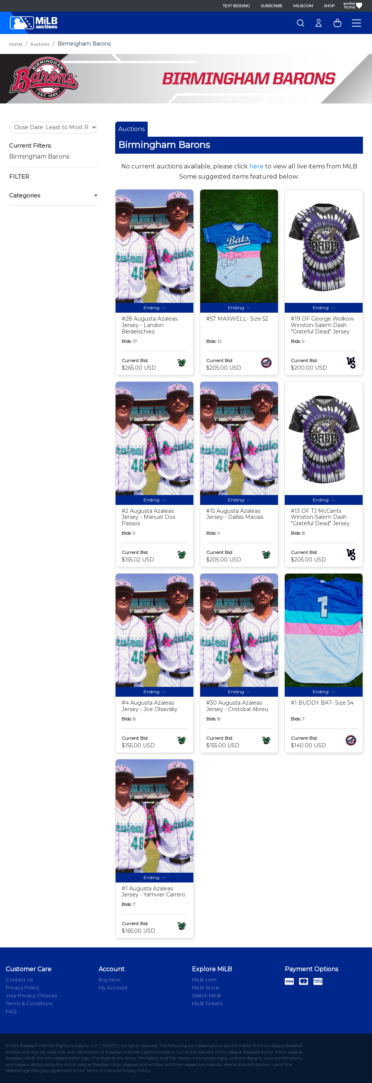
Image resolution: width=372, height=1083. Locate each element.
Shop (329, 5)
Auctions (39, 44)
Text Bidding (236, 5)
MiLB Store (205, 987)
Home (15, 44)
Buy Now (109, 980)
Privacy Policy (22, 987)
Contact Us (19, 980)
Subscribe (271, 5)
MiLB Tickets (207, 1003)
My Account (113, 987)
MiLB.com (303, 5)
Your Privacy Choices (31, 995)
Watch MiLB (206, 995)
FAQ (11, 1011)
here (256, 166)
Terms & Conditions (29, 1003)
